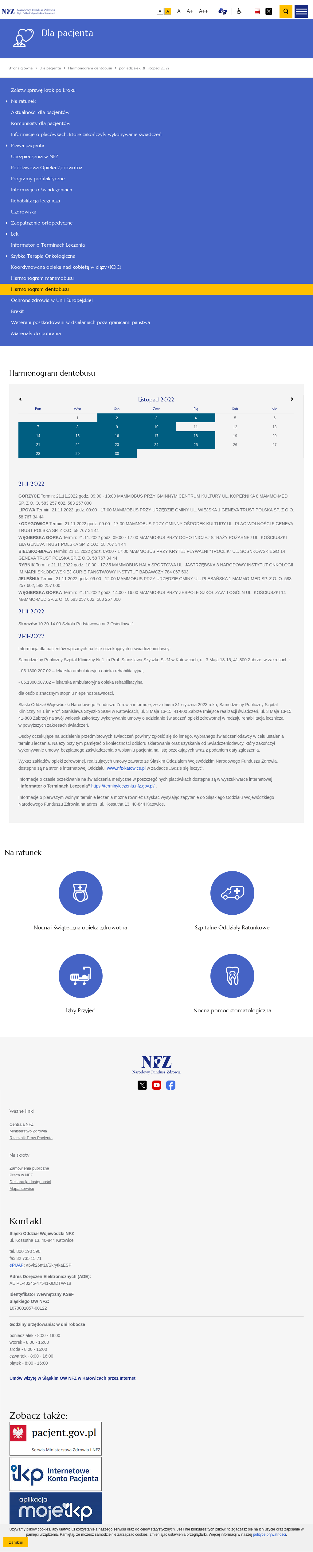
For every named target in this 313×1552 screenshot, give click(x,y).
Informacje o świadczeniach (41, 189)
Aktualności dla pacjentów (40, 112)
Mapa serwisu (22, 1188)
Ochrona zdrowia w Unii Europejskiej (52, 300)
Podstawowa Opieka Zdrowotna (46, 167)
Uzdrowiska (23, 212)
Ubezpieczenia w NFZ (34, 156)
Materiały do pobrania (36, 333)
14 (38, 436)
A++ (203, 11)
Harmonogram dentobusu (40, 289)
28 (38, 454)
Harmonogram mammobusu (42, 278)
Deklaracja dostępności (30, 1181)
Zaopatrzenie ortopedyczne (42, 223)
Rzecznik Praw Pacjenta (31, 1138)
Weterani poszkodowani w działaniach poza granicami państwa (80, 322)
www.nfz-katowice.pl (126, 768)
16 (117, 436)
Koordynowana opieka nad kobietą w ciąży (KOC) (66, 267)
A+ (190, 11)
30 (117, 454)
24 (156, 445)
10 (156, 427)
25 (196, 445)
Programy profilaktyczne (38, 178)
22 (78, 445)
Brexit (17, 311)
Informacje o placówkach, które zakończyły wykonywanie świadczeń (86, 134)
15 (78, 436)
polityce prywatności (269, 1534)
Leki (15, 234)
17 (156, 436)
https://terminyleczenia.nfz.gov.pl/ (123, 786)
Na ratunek (23, 101)
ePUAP (17, 1265)
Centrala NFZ (21, 1124)
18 (196, 436)
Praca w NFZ (21, 1175)
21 (38, 445)
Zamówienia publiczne (29, 1168)
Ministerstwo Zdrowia (28, 1131)
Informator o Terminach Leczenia (48, 245)
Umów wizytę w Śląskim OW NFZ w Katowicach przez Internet (72, 1378)
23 (117, 445)
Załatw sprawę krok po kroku (43, 90)
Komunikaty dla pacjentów (40, 123)
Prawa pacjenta (27, 145)
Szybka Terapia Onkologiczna (43, 256)
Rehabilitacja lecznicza (35, 200)
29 (78, 454)
